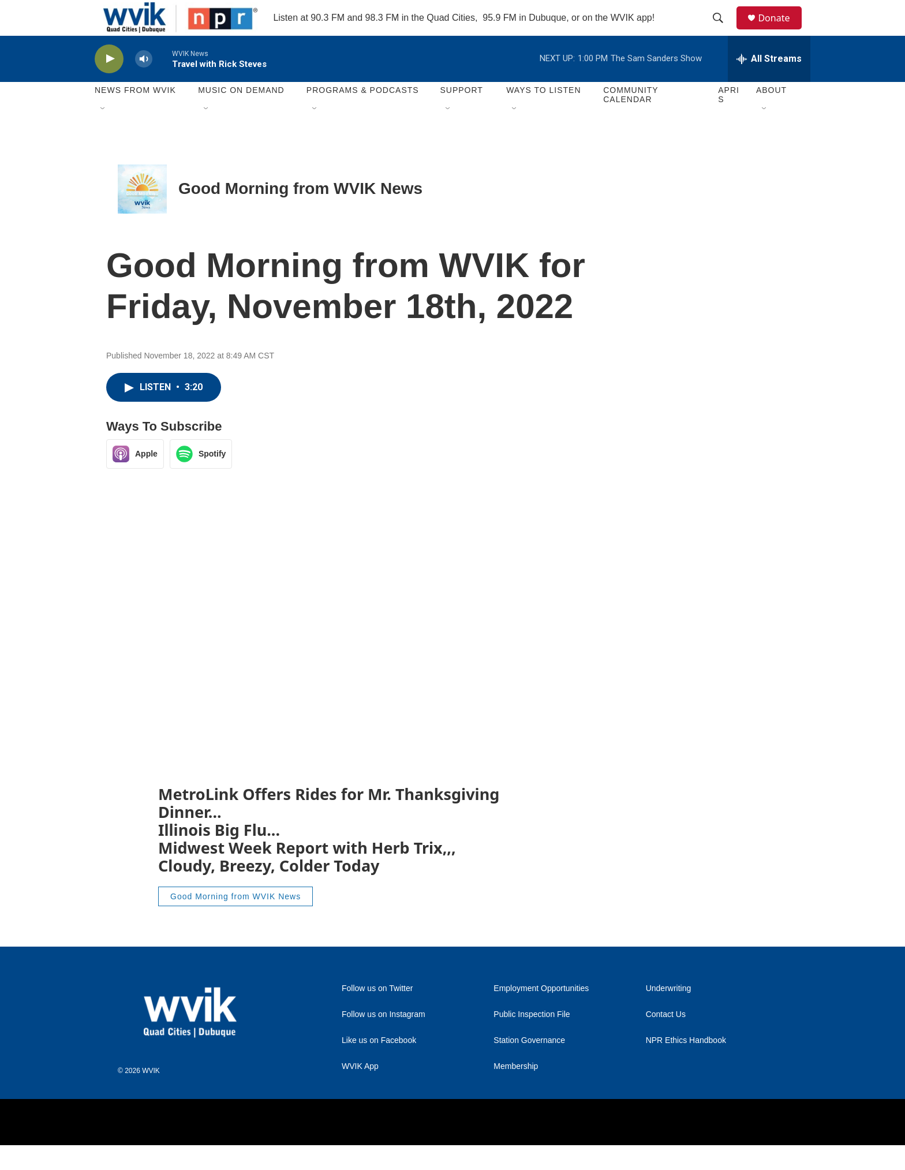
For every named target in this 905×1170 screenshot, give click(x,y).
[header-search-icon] (723, 30)
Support (461, 115)
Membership (515, 1091)
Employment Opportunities (541, 1013)
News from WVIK (135, 115)
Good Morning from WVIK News (300, 214)
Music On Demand (241, 115)
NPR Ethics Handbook (686, 1065)
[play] (109, 84)
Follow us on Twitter (377, 1013)
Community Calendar (630, 120)
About (771, 115)
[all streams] (769, 84)
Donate (781, 30)
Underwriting (668, 1013)
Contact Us (666, 1039)
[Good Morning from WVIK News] (142, 213)
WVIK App (360, 1091)
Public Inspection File (531, 1039)
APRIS (728, 120)
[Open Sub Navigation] (103, 134)
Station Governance (529, 1065)
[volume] (144, 84)
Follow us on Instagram (383, 1039)
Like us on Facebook (379, 1065)
